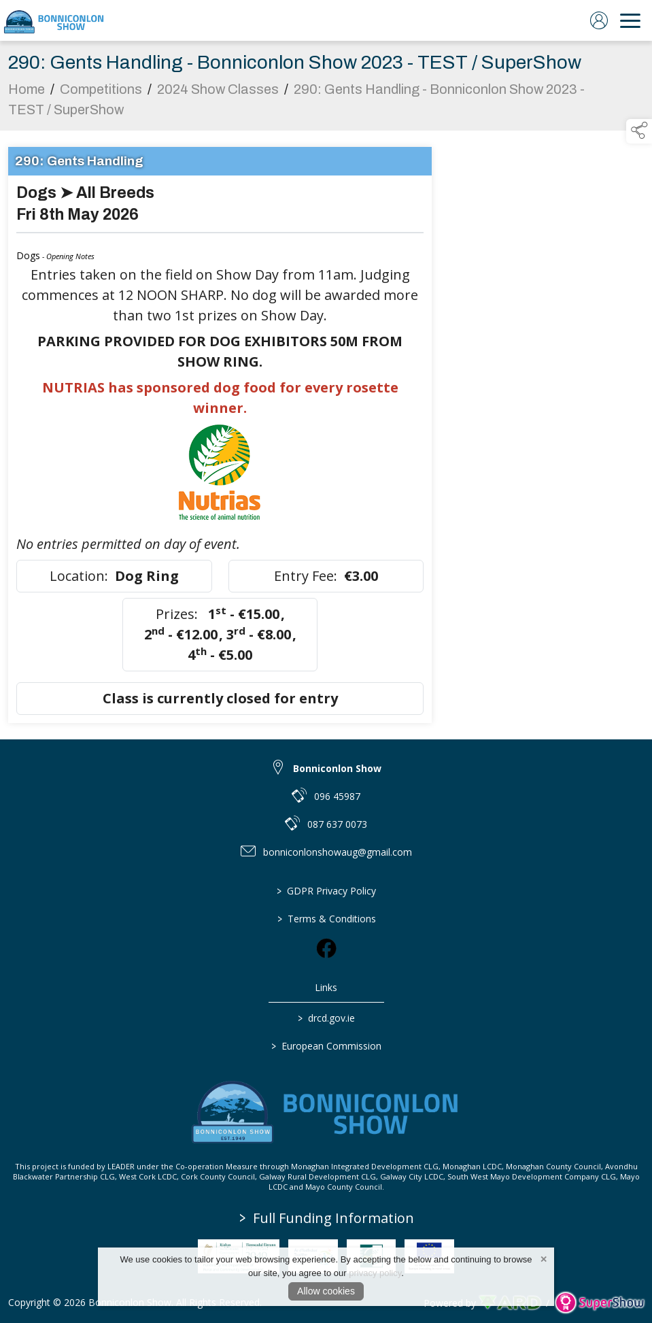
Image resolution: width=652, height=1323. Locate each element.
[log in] (599, 20)
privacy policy (375, 1273)
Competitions (101, 93)
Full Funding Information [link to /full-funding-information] (326, 1218)
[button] (639, 131)
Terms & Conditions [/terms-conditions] (326, 918)
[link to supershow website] (599, 1302)
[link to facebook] (326, 948)
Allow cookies (326, 1291)
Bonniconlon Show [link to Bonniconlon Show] (337, 768)
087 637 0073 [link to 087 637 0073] (337, 824)
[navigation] (630, 20)
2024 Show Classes (218, 93)
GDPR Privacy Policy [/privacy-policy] (326, 891)
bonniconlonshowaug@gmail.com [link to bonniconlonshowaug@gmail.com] (337, 851)
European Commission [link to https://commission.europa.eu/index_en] (326, 1046)
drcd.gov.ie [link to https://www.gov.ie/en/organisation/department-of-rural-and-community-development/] (326, 1018)
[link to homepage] (54, 20)
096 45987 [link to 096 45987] (337, 796)
